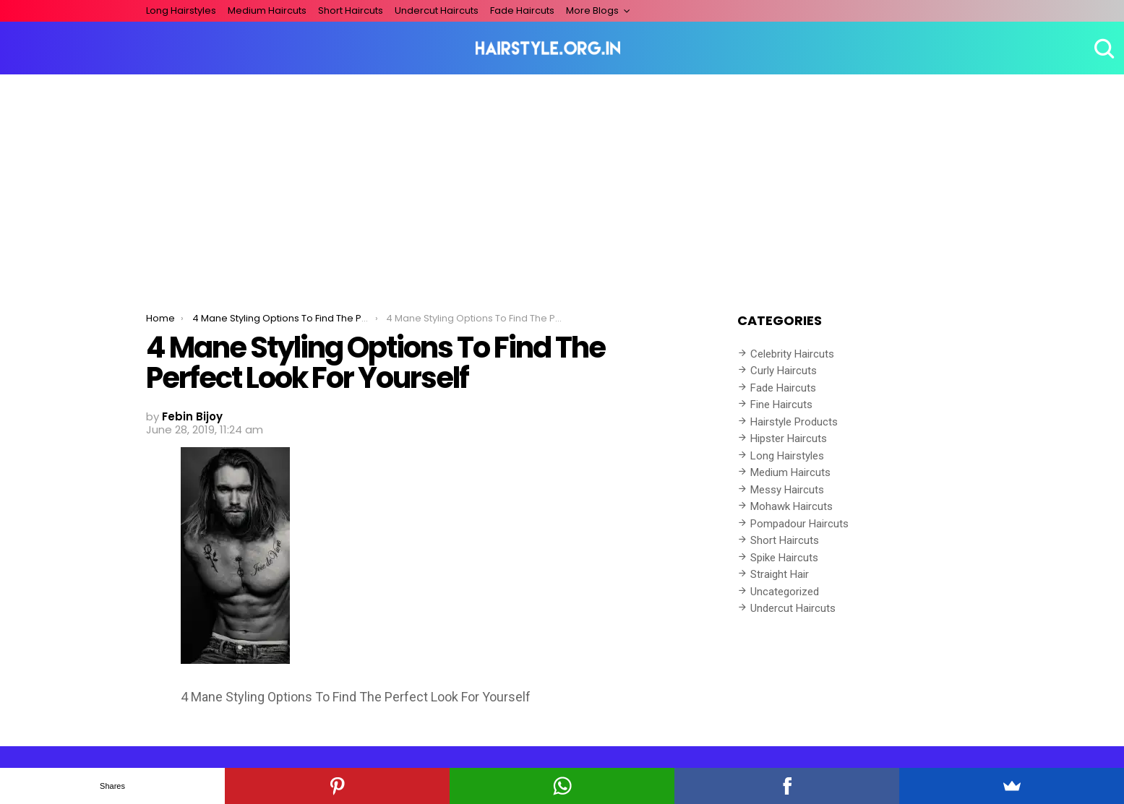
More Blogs (592, 10)
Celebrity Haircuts (792, 353)
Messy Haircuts (787, 489)
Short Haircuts (350, 10)
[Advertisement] (562, 183)
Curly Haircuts (783, 370)
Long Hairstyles (181, 10)
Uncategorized (784, 591)
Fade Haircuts (522, 10)
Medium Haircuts (267, 10)
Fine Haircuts (781, 404)
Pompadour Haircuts (799, 523)
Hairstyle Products (794, 421)
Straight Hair (779, 574)
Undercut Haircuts (437, 10)
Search (1102, 48)
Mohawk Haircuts (791, 506)
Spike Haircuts (784, 557)
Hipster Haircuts (788, 438)
